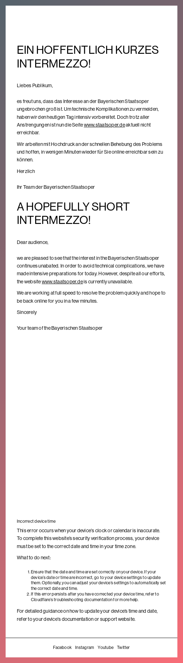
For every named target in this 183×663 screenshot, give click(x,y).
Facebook (62, 647)
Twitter (123, 647)
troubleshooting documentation (83, 599)
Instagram (84, 647)
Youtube (105, 647)
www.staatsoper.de (104, 125)
